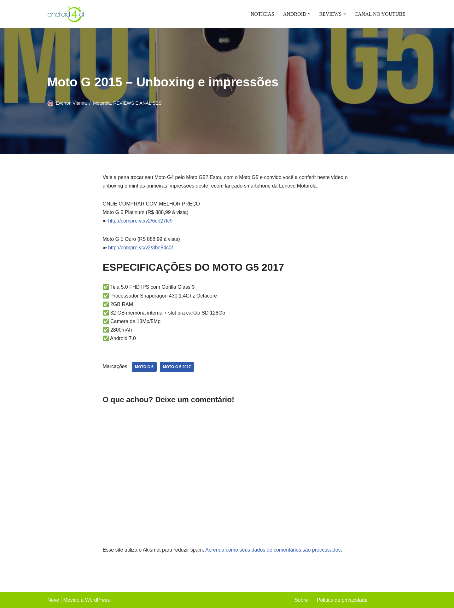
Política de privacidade (342, 600)
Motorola (102, 103)
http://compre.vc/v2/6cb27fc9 (140, 220)
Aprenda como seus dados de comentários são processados (273, 550)
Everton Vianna (71, 103)
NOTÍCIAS (262, 14)
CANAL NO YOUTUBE (380, 14)
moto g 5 (144, 367)
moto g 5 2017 (177, 367)
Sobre (301, 600)
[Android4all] (66, 14)
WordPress (97, 600)
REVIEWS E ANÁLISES (137, 103)
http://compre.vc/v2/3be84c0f (140, 247)
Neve (53, 600)
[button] (309, 14)
